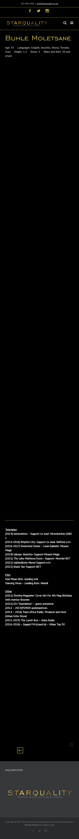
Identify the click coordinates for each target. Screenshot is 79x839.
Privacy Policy (31, 825)
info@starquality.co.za (47, 3)
